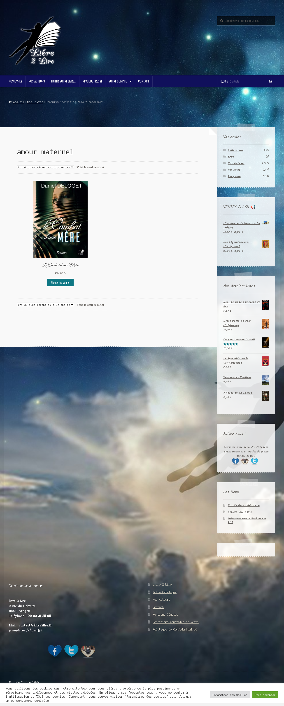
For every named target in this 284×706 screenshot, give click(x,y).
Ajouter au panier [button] (60, 282)
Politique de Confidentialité (175, 629)
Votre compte (118, 81)
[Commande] (45, 167)
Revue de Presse (92, 81)
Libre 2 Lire (162, 584)
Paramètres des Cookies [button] (230, 694)
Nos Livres (15, 81)
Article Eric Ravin (240, 512)
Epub (231, 157)
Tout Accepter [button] (265, 694)
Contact (143, 81)
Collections (235, 150)
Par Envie (234, 170)
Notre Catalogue (165, 592)
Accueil (18, 102)
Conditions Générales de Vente (176, 622)
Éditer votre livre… (63, 81)
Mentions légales (165, 614)
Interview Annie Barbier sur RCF (247, 520)
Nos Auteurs (37, 81)
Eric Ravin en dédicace (244, 505)
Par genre (234, 176)
